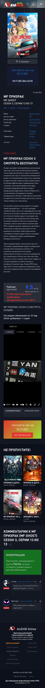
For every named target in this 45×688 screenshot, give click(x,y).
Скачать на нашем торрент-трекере (35, 144)
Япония (12, 108)
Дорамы (13, 655)
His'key (31, 136)
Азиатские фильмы (13, 663)
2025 (5, 108)
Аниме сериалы (24, 108)
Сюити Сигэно (34, 119)
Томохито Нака (35, 122)
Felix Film (33, 125)
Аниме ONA (32, 647)
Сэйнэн (37, 114)
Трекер (31, 676)
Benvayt (14, 601)
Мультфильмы (32, 651)
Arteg (13, 581)
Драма (31, 114)
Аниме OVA (32, 643)
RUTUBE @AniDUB (22, 80)
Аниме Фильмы (12, 659)
